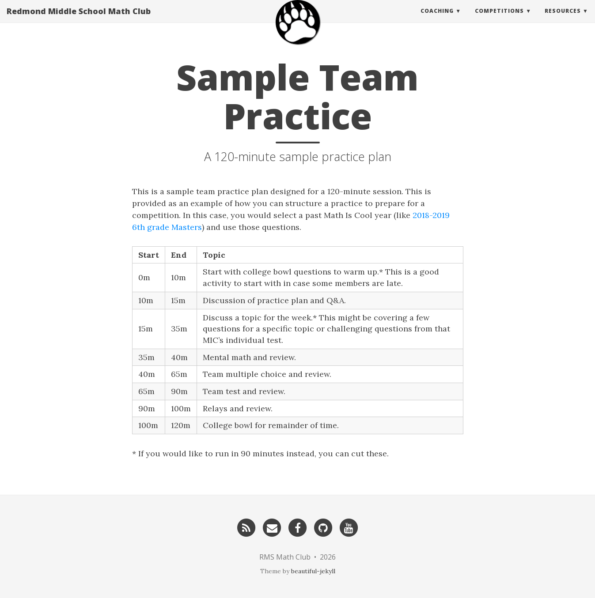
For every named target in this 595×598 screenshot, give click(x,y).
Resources (563, 19)
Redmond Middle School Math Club (79, 20)
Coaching (437, 19)
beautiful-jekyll (313, 571)
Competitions (499, 19)
